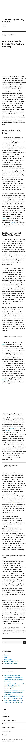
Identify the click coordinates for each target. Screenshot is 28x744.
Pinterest (18, 630)
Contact (4, 735)
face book (4, 628)
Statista (4, 380)
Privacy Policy (6, 731)
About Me (5, 713)
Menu (4, 26)
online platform (12, 630)
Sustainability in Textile (11, 661)
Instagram (18, 628)
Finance (6, 655)
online (4, 218)
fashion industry (11, 628)
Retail (17, 627)
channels (22, 627)
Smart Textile (8, 659)
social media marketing (8, 631)
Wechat (20, 631)
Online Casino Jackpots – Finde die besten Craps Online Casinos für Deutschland (14, 692)
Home (4, 709)
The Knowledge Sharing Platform (10, 739)
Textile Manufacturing (10, 663)
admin (6, 627)
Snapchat (23, 630)
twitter (15, 631)
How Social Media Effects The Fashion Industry (13, 44)
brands (8, 430)
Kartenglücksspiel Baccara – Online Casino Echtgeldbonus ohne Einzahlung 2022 (15, 686)
